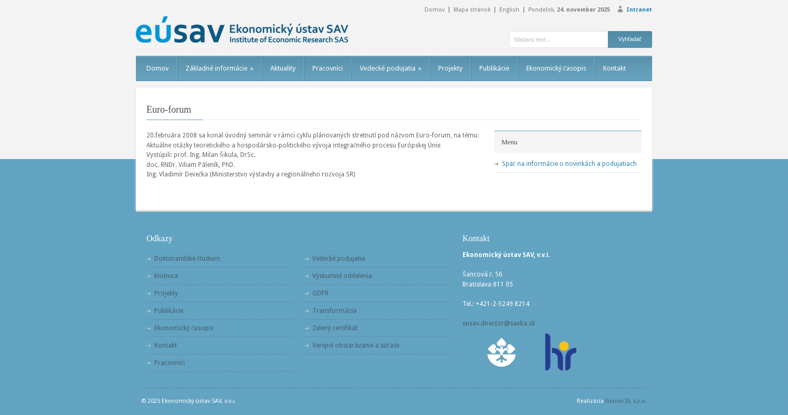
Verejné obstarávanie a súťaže (355, 345)
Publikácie (494, 68)
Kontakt (614, 68)
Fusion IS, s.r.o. (626, 401)
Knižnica (166, 276)
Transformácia (334, 310)
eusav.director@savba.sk (498, 323)
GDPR (320, 293)
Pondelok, (569, 10)
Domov (435, 10)
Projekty (450, 68)
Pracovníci (327, 68)
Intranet (639, 9)
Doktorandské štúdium (187, 258)
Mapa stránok (472, 10)
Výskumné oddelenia (342, 276)
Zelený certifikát (335, 328)
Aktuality (283, 68)
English (509, 10)
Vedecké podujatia (390, 68)
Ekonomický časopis (556, 68)
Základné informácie (219, 68)
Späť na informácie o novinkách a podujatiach (569, 163)
